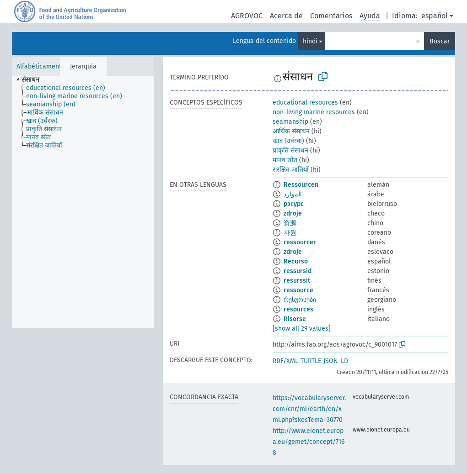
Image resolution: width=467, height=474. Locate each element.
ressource (298, 290)
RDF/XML (285, 361)
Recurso (296, 261)
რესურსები (300, 300)
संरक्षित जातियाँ (291, 170)
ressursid (297, 271)
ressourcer (300, 242)
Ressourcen (301, 185)
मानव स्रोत (285, 160)
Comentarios (331, 15)
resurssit (297, 280)
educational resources (305, 102)
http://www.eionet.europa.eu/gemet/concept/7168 (308, 442)
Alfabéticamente (40, 66)
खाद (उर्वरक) (288, 141)
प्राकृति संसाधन (290, 150)
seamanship (290, 122)
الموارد (293, 194)
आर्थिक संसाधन (291, 131)
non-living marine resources (314, 112)
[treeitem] (34, 80)
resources (298, 309)
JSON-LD (335, 361)
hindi (310, 41)
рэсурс (294, 204)
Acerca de (286, 15)
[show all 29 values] (302, 328)
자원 (290, 233)
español (434, 15)
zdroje (293, 213)
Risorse (295, 319)
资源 (290, 223)
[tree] (83, 202)
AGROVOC (247, 15)
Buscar (439, 41)
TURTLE (311, 361)
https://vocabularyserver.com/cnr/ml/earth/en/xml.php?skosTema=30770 (309, 409)
